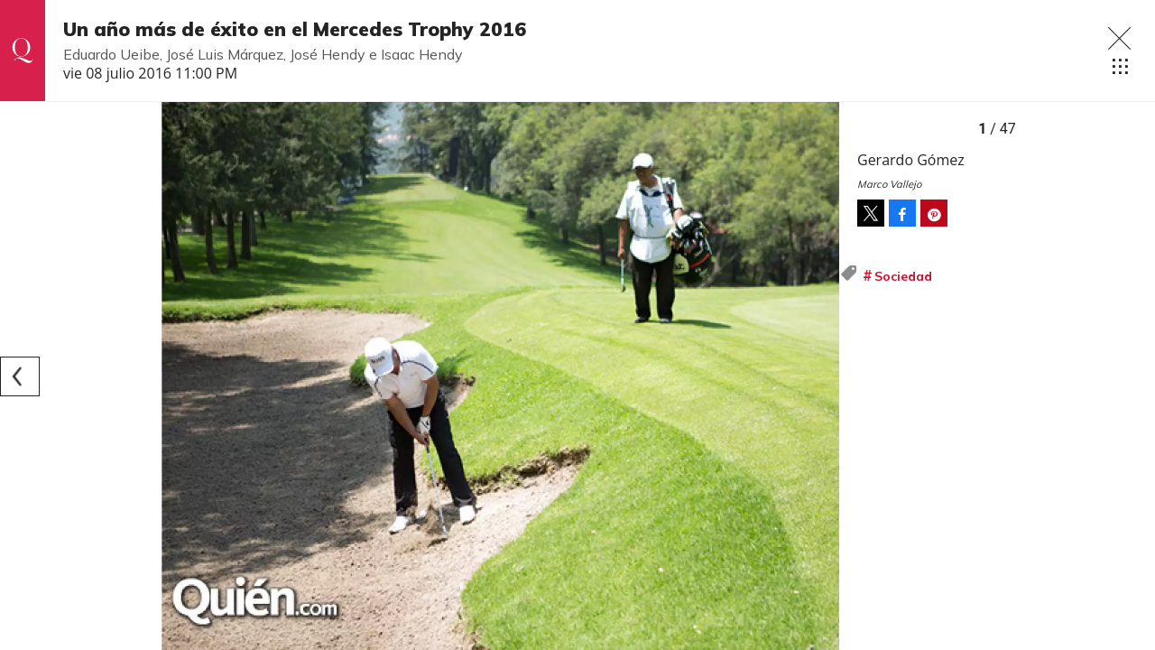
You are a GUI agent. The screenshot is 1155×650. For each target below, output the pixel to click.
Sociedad (903, 276)
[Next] (819, 376)
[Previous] (20, 376)
